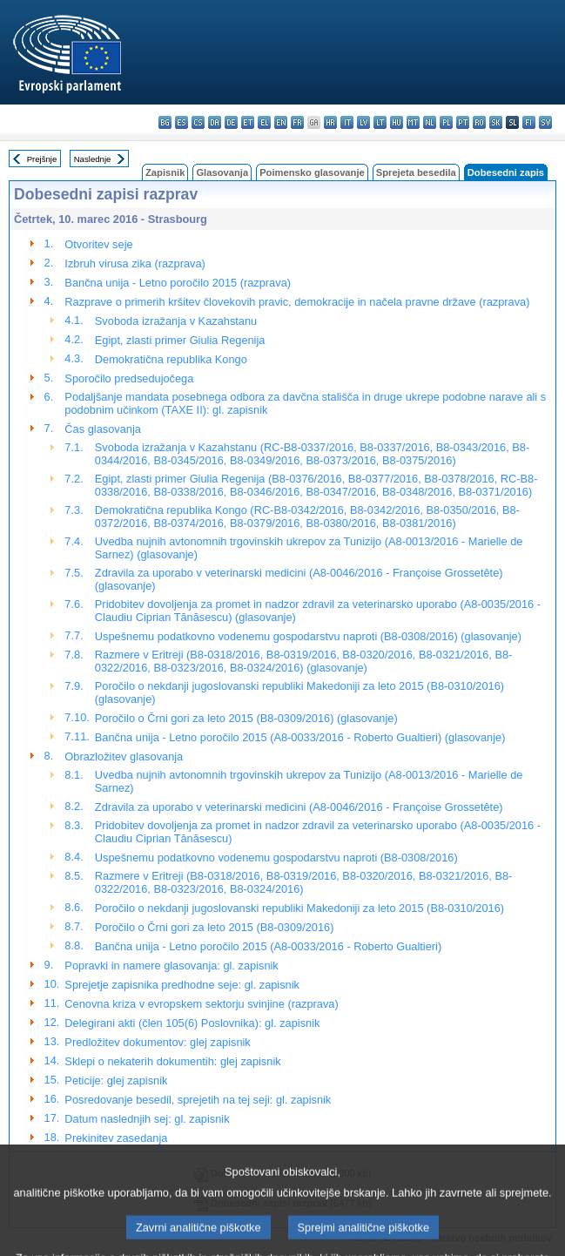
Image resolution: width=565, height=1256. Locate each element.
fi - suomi (528, 122)
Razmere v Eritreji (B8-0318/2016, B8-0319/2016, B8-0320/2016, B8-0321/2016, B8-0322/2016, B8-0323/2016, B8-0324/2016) (303, 882)
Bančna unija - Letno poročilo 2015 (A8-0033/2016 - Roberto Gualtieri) (268, 946)
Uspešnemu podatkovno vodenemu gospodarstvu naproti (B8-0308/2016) (276, 857)
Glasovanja (222, 172)
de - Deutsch (231, 122)
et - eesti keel (247, 122)
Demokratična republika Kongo (171, 359)
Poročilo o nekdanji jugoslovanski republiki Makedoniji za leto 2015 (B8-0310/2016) (299, 908)
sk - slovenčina (495, 122)
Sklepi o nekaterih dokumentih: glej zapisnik (172, 1061)
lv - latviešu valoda (363, 122)
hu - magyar (396, 122)
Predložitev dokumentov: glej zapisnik (157, 1042)
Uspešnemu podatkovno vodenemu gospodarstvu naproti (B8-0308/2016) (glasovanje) (308, 636)
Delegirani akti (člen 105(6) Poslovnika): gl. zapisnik (191, 1023)
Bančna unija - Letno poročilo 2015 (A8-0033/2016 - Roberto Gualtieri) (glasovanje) (300, 737)
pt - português (462, 122)
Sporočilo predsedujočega (128, 378)
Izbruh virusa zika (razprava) (134, 263)
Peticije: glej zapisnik (115, 1080)
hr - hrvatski (330, 122)
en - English (280, 122)
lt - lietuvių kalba (380, 122)
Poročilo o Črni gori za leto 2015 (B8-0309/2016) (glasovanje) (246, 718)
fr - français (297, 122)
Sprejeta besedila (416, 172)
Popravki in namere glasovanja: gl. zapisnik (171, 965)
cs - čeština (198, 122)
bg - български (165, 122)
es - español (181, 122)
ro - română (479, 122)
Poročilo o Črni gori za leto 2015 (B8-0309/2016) (214, 927)
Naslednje (92, 159)
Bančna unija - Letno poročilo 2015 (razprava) (177, 282)
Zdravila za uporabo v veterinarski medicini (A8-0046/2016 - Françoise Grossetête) (299, 807)
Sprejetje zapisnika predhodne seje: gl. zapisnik (181, 984)
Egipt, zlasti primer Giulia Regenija (180, 340)
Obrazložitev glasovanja (123, 756)
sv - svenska (545, 122)
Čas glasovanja (102, 429)
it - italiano (346, 122)
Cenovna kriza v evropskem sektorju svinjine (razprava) (201, 1003)
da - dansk (214, 122)
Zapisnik (165, 172)
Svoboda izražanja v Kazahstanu (176, 321)
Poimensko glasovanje (312, 172)
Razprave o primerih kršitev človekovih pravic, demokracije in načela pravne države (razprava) (296, 301)
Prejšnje (42, 159)
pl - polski (446, 122)
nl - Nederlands (429, 122)
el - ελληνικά (264, 122)
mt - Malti (413, 122)
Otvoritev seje (98, 244)
